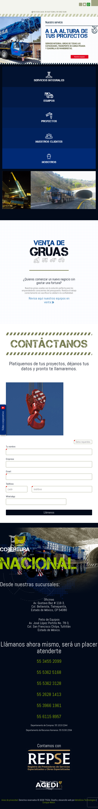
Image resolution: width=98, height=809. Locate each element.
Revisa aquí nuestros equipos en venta (49, 300)
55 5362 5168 (49, 672)
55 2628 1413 (49, 694)
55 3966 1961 (49, 705)
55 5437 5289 (50, 12)
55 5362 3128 (49, 683)
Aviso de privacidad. (10, 800)
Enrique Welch (49, 802)
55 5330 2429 (38, 12)
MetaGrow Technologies (85, 800)
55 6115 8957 (49, 716)
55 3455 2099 (49, 661)
